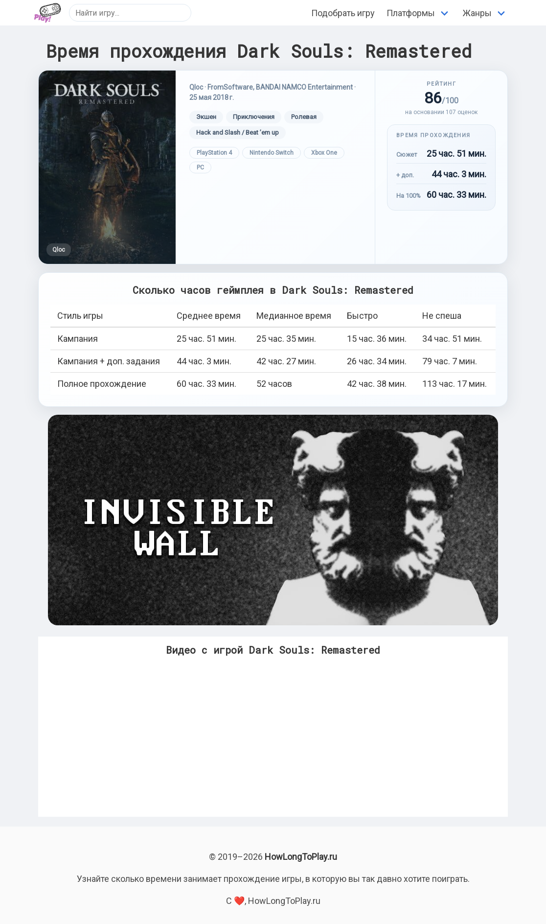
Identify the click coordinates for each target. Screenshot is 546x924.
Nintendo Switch (272, 152)
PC (200, 167)
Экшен (206, 116)
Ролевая (304, 116)
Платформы (411, 13)
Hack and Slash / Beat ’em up (237, 132)
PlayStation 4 (214, 152)
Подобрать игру (343, 13)
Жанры (477, 13)
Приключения (253, 116)
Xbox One (324, 152)
